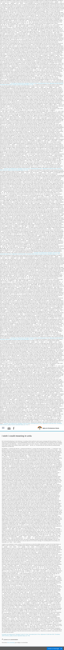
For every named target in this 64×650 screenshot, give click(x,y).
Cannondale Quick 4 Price (43, 83)
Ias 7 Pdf (31, 84)
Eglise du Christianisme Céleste (51, 428)
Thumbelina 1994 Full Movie (6, 84)
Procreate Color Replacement (17, 83)
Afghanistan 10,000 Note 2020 (56, 83)
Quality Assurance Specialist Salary (21, 84)
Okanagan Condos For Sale (30, 83)
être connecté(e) (10, 642)
